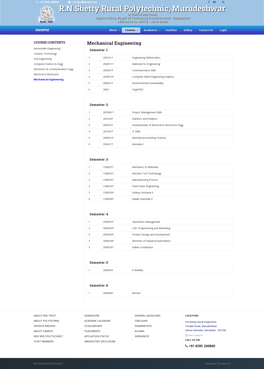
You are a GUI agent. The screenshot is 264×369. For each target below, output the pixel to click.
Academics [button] (150, 30)
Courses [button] (130, 30)
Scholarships (93, 326)
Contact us (224, 363)
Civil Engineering (43, 58)
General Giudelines (147, 315)
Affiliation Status (96, 336)
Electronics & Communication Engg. (54, 69)
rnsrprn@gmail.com (85, 2)
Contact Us (206, 30)
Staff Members (44, 341)
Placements (92, 331)
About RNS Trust (45, 315)
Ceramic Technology (45, 53)
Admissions (91, 315)
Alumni (139, 331)
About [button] (113, 30)
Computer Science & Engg (48, 64)
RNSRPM (42, 30)
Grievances (142, 336)
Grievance (210, 363)
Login (223, 30)
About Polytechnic (46, 320)
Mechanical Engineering (49, 79)
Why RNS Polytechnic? (48, 336)
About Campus (43, 331)
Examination (143, 326)
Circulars (141, 320)
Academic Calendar (97, 320)
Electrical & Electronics (46, 74)
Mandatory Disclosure (99, 341)
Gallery (188, 30)
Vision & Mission (44, 326)
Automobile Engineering (47, 48)
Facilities (171, 30)
